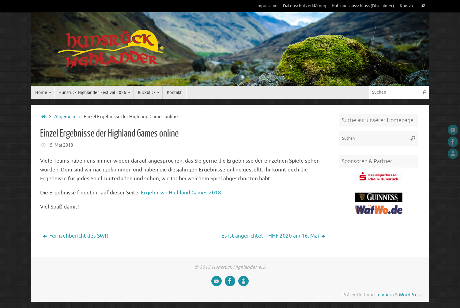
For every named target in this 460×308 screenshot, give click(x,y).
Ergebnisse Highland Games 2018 (181, 193)
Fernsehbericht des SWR (75, 236)
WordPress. (411, 295)
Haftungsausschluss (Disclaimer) (363, 6)
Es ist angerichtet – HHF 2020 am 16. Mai (273, 236)
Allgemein (64, 117)
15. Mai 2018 (60, 145)
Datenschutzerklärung (304, 6)
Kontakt (407, 6)
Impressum (266, 6)
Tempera (385, 295)
